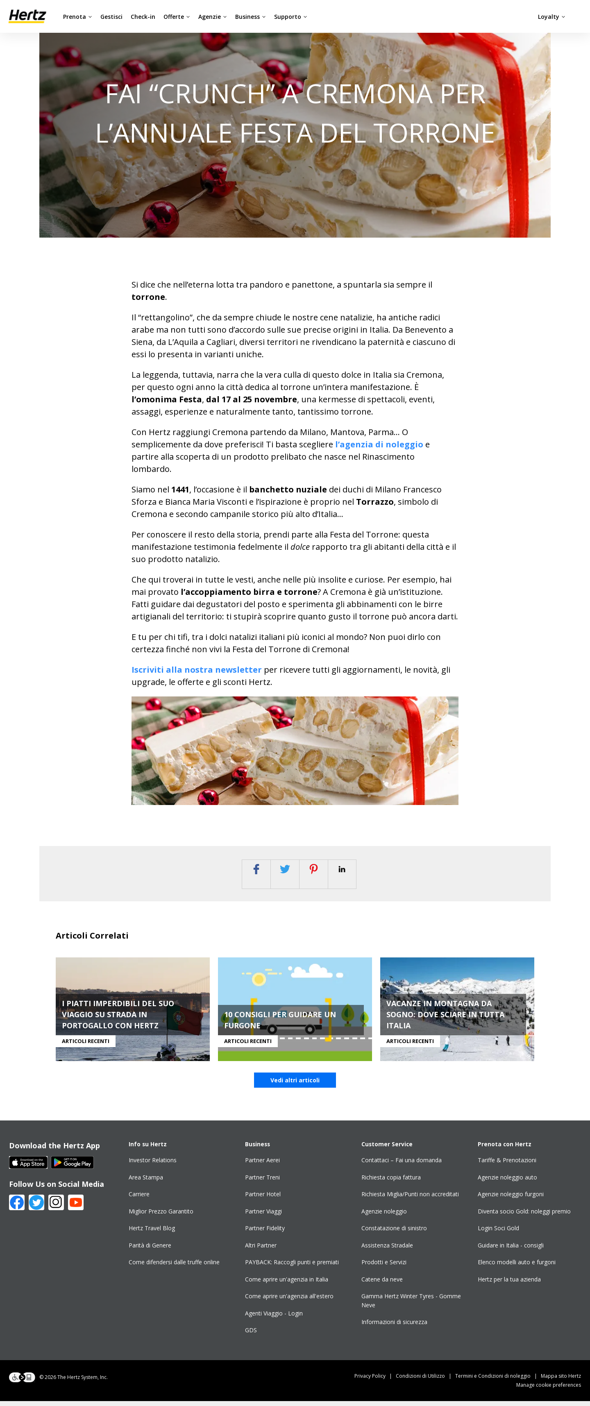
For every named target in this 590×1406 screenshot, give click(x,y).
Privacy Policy (375, 1380)
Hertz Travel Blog (152, 1233)
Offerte (176, 16)
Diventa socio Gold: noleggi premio (524, 1216)
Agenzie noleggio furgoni (511, 1199)
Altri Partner (261, 1250)
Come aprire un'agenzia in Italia (286, 1284)
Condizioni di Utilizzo (425, 1380)
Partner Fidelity (265, 1233)
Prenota (77, 16)
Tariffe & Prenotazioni (507, 1165)
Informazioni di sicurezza (394, 1327)
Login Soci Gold (498, 1233)
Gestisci (111, 16)
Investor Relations (153, 1165)
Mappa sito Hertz (561, 1380)
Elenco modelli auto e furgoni (517, 1267)
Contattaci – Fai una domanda (401, 1165)
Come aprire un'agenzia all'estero (289, 1301)
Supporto (290, 16)
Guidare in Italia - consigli (511, 1250)
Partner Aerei (262, 1165)
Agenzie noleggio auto (507, 1182)
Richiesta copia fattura (391, 1182)
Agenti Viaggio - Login (274, 1318)
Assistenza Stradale (387, 1250)
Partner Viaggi (263, 1216)
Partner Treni (262, 1182)
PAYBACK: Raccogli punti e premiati (292, 1267)
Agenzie (212, 16)
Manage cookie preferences (548, 1389)
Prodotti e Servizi (383, 1267)
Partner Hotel (263, 1199)
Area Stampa (146, 1182)
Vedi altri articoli (295, 1085)
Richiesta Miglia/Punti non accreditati (410, 1199)
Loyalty (551, 16)
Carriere (139, 1199)
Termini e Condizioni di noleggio (498, 1380)
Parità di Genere (150, 1250)
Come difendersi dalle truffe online (174, 1267)
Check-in (143, 16)
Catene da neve (382, 1284)
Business (250, 16)
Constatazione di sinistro (394, 1233)
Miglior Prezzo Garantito (161, 1216)
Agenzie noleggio (384, 1216)
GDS (251, 1335)
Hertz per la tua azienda (509, 1284)
